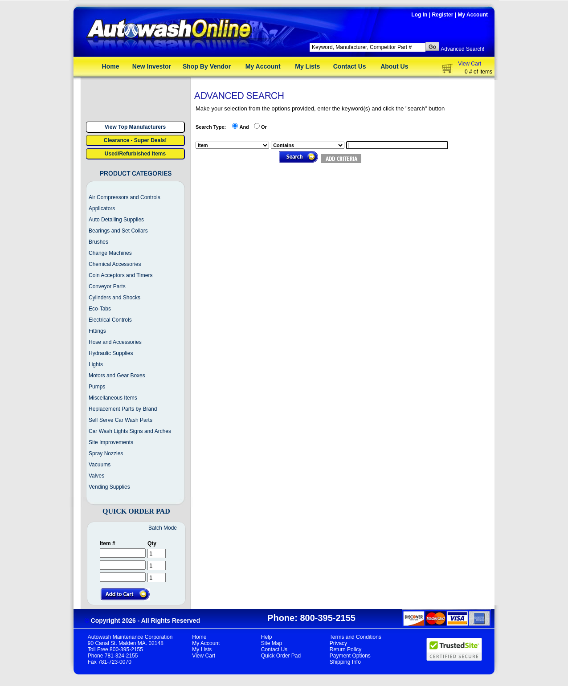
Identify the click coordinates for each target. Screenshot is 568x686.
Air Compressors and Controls (124, 197)
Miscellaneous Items (113, 398)
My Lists (307, 66)
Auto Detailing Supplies (116, 219)
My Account (473, 15)
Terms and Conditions (355, 637)
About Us (394, 66)
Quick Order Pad (281, 656)
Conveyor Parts (107, 286)
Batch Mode (162, 528)
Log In (419, 15)
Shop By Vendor (207, 66)
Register (442, 15)
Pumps (97, 387)
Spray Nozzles (106, 453)
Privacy (338, 643)
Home (110, 66)
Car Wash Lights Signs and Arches (130, 431)
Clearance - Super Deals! (135, 140)
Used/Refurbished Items (135, 154)
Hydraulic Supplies (111, 353)
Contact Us (349, 66)
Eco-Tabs (100, 309)
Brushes (98, 242)
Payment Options (350, 656)
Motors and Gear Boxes (117, 375)
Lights (96, 364)
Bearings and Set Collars (118, 231)
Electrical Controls (110, 320)
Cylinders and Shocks (114, 297)
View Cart (469, 64)
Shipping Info (345, 662)
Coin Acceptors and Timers (120, 275)
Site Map (271, 643)
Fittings (97, 331)
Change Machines (110, 253)
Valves (96, 476)
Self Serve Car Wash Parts (120, 420)
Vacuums (99, 464)
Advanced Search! (462, 49)
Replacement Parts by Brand (123, 409)
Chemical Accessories (115, 264)
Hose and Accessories (115, 342)
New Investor (151, 66)
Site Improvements (111, 442)
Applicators (102, 208)
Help (266, 637)
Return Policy (345, 649)
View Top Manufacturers (135, 127)
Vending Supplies (109, 487)
